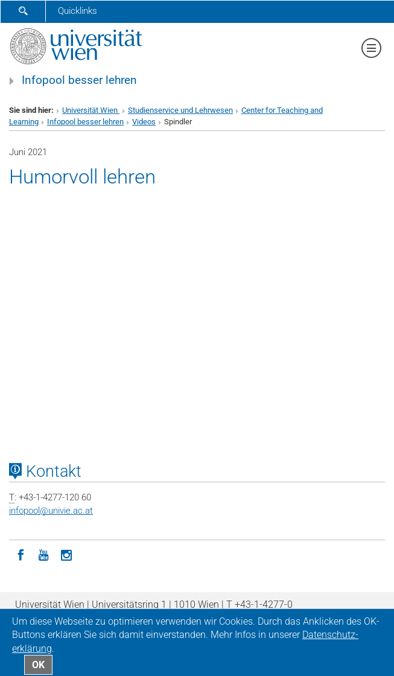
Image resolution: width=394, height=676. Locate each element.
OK (38, 665)
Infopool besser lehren (79, 80)
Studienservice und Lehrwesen (180, 110)
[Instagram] (66, 554)
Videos (144, 121)
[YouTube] (43, 554)
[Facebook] (20, 554)
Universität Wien (90, 110)
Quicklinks (77, 10)
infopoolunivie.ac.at (51, 510)
